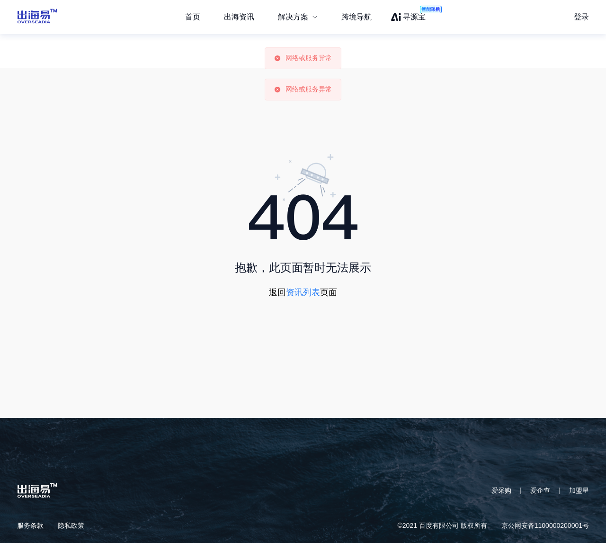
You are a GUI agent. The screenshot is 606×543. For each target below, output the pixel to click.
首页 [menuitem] (192, 17)
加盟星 (579, 490)
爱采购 (501, 490)
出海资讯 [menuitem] (239, 17)
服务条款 (30, 525)
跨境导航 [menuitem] (356, 17)
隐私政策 (71, 525)
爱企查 (540, 490)
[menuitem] (298, 17)
